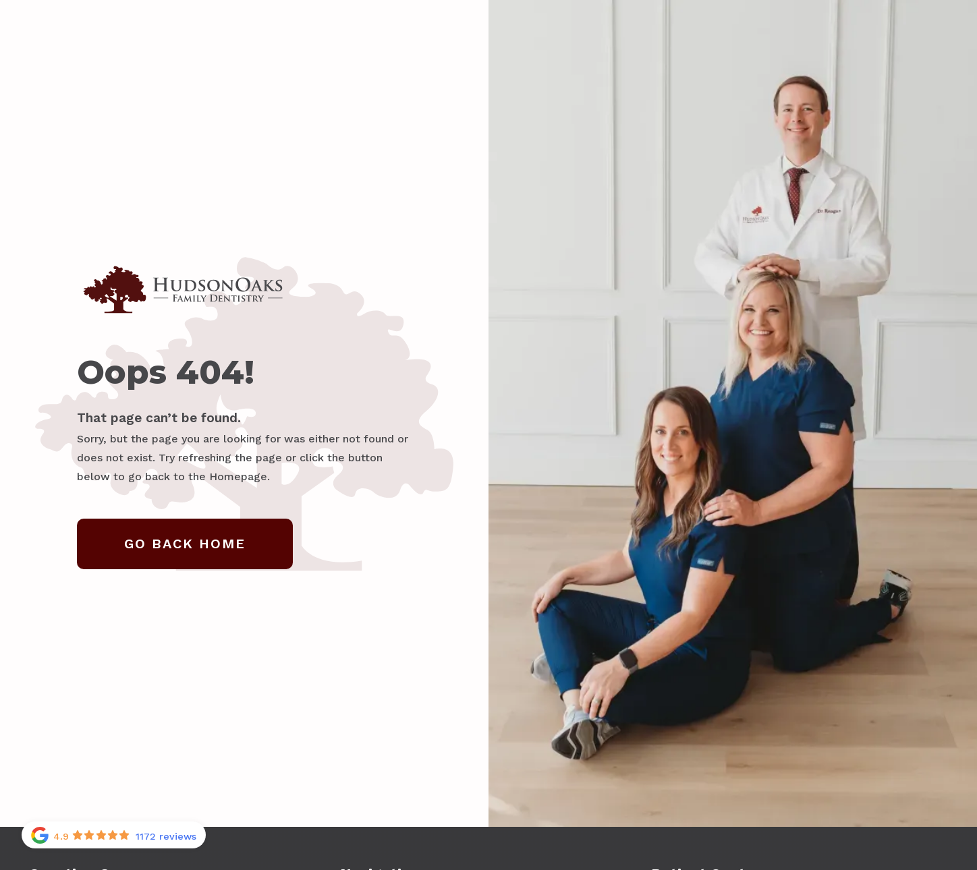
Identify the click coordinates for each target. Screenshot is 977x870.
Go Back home (185, 543)
